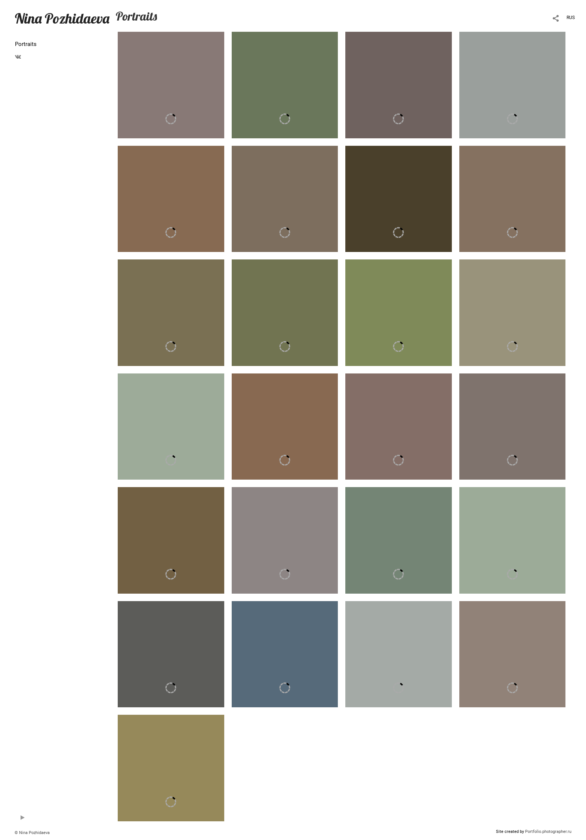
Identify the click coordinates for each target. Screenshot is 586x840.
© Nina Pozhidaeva (32, 832)
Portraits (26, 44)
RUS (571, 17)
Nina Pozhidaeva (62, 18)
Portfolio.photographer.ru (548, 831)
